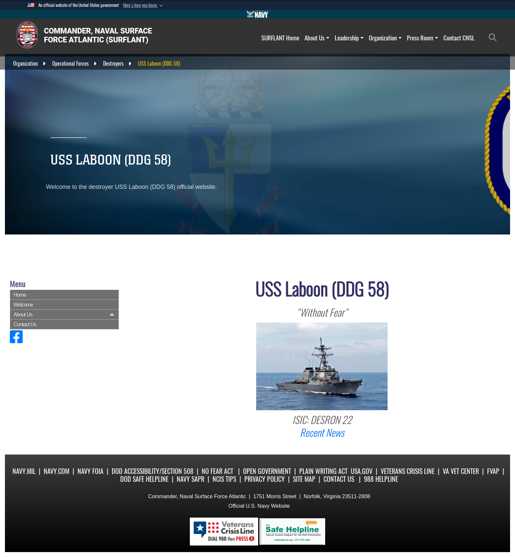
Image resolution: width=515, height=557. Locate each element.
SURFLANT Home (280, 37)
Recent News (322, 432)
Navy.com (56, 471)
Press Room (422, 37)
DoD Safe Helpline (144, 479)
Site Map (304, 479)
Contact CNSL (459, 37)
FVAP (493, 471)
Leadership (349, 37)
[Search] (494, 38)
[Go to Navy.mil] (257, 14)
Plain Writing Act (323, 471)
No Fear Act (217, 471)
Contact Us (24, 324)
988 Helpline (381, 479)
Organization (385, 37)
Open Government (267, 471)
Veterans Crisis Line (408, 471)
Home (19, 295)
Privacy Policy (264, 479)
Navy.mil (23, 471)
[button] (143, 5)
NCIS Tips (224, 479)
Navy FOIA (90, 471)
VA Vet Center (461, 471)
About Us (316, 37)
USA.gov (361, 471)
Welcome (23, 304)
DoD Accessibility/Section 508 (152, 471)
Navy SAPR (190, 479)
